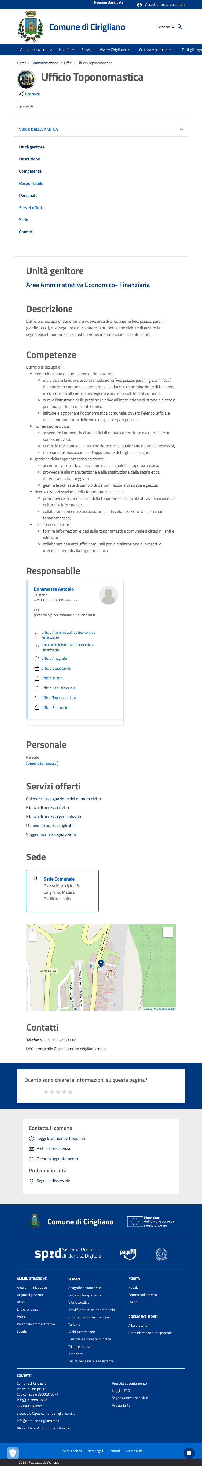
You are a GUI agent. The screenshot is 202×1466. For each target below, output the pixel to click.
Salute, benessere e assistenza (91, 1361)
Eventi (132, 1302)
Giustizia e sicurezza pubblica (89, 1339)
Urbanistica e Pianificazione (88, 1317)
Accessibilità (121, 1405)
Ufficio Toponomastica (95, 63)
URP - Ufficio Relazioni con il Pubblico (44, 1428)
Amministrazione (45, 63)
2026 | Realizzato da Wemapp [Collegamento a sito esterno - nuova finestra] (39, 1462)
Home (21, 63)
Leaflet (148, 1008)
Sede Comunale (59, 878)
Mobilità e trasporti (82, 1331)
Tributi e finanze (80, 1346)
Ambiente (75, 1353)
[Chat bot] (189, 1453)
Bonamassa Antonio (54, 588)
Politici (21, 1316)
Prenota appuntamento (129, 1383)
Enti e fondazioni (29, 1309)
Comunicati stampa (142, 1294)
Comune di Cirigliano (87, 26)
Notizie (133, 1287)
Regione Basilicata (108, 2)
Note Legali (95, 1450)
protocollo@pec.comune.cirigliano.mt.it (46, 1413)
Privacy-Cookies (71, 1450)
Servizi (74, 1278)
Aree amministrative (32, 1287)
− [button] (32, 937)
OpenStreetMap (165, 1008)
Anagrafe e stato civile (84, 1287)
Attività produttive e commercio (91, 1309)
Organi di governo (30, 1294)
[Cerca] (180, 27)
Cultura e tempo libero (84, 1295)
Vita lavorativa (78, 1302)
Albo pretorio (137, 1325)
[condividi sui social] (29, 94)
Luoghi (22, 1331)
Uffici (68, 63)
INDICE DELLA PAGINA (39, 129)
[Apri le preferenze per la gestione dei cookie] (13, 1453)
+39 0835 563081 (30, 1406)
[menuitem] (151, 49)
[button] (161, 5)
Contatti (24, 1375)
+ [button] (32, 930)
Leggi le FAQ (121, 1390)
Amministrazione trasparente (150, 1332)
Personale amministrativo (36, 1324)
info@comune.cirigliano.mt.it (38, 1420)
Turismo (74, 1324)
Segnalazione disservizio (130, 1397)
